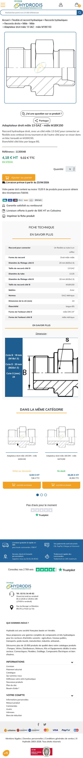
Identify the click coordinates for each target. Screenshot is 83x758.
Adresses (10, 712)
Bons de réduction (14, 715)
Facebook (38, 724)
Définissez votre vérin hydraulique (21, 679)
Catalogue (10, 672)
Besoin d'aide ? (12, 688)
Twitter (44, 724)
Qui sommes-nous (14, 676)
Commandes (11, 706)
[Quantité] (70, 169)
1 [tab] (37, 495)
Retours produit (13, 703)
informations (15, 661)
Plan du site (11, 685)
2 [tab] (41, 495)
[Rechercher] (38, 12)
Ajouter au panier (18, 177)
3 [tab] (45, 495)
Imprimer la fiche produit (18, 215)
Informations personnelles (17, 699)
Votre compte (15, 695)
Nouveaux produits (14, 682)
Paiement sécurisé (14, 669)
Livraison (10, 666)
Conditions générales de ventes (59, 738)
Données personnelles (33, 738)
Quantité (58, 169)
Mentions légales (13, 738)
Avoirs (9, 709)
